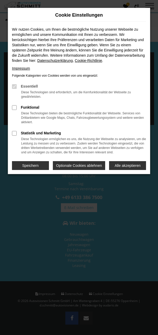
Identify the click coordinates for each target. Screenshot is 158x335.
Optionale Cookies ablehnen (79, 165)
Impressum (21, 68)
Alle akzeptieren (128, 165)
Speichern (30, 165)
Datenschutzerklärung (55, 60)
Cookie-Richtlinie (88, 60)
